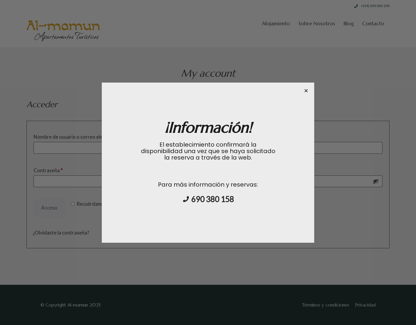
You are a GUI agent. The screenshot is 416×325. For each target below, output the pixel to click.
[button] (306, 90)
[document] (208, 162)
